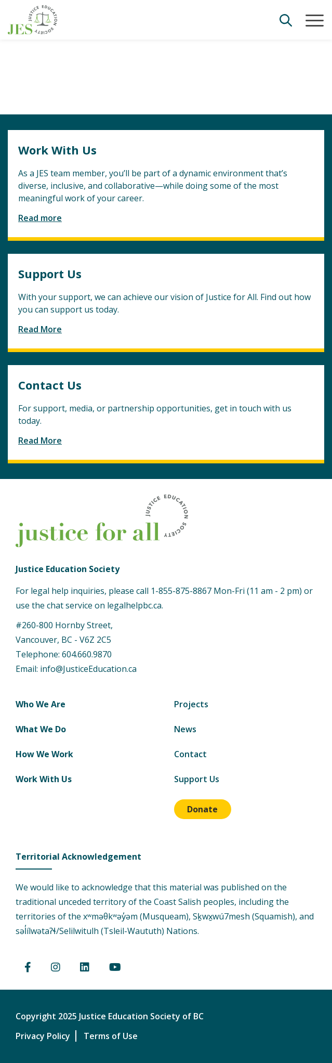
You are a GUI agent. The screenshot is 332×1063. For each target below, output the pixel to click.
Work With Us (44, 779)
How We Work (44, 754)
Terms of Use (111, 1036)
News (185, 729)
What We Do (41, 729)
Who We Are (40, 704)
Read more (40, 218)
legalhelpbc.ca (134, 605)
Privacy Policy (43, 1036)
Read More (40, 329)
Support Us (196, 779)
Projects (191, 704)
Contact (190, 754)
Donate (202, 809)
